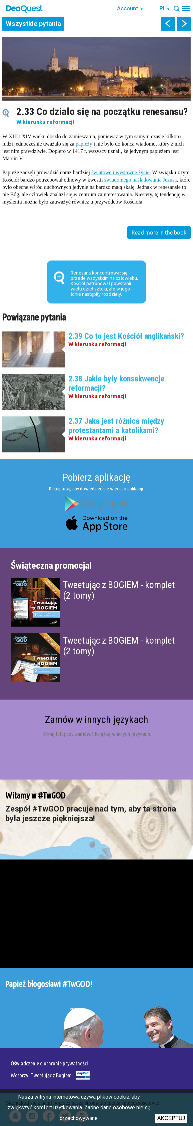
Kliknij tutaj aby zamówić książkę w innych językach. (96, 734)
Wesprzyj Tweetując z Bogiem (41, 1075)
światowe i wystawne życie (120, 172)
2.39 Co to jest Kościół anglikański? (126, 336)
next (184, 24)
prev (168, 24)
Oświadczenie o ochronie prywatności (49, 1063)
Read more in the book (159, 233)
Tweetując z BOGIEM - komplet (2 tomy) (119, 590)
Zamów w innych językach (96, 719)
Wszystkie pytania (33, 24)
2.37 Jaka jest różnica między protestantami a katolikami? (116, 425)
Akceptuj (171, 1118)
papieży (84, 144)
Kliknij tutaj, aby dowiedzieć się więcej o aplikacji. (96, 489)
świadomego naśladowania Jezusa (140, 180)
